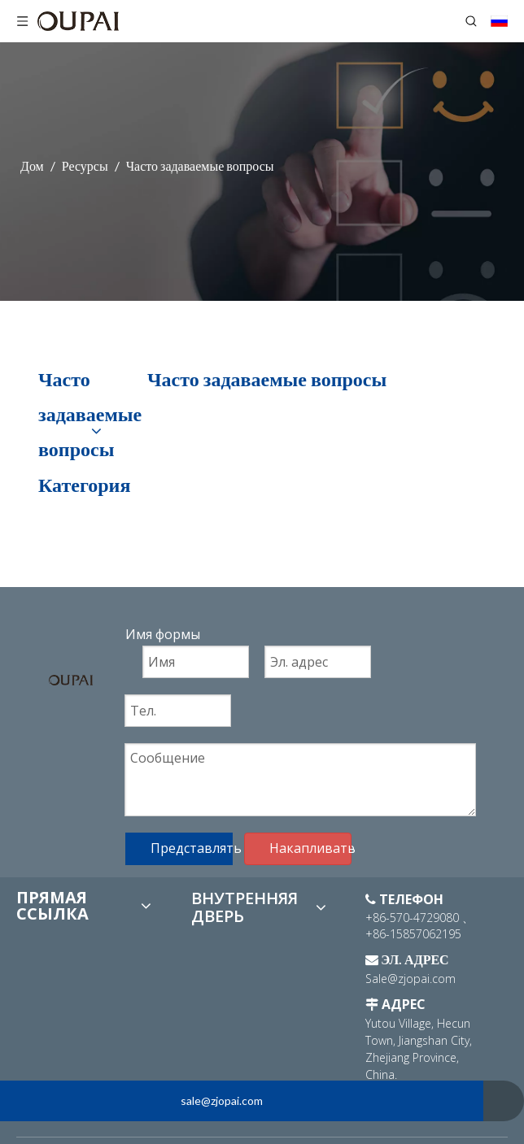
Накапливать (310, 848)
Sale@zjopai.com (410, 978)
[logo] (71, 679)
